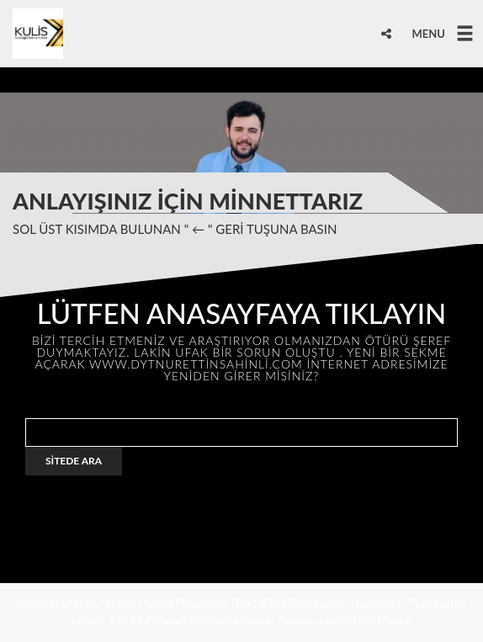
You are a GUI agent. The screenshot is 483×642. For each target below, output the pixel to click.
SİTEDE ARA (73, 460)
